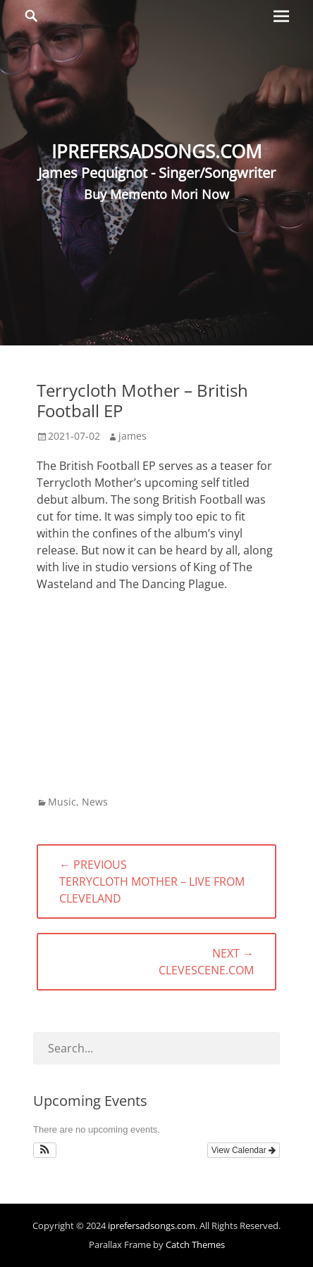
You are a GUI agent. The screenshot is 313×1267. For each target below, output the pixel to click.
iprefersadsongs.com (151, 1225)
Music (62, 801)
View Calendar (243, 1150)
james (132, 436)
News (95, 801)
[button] (45, 1150)
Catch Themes (195, 1244)
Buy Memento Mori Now (156, 194)
